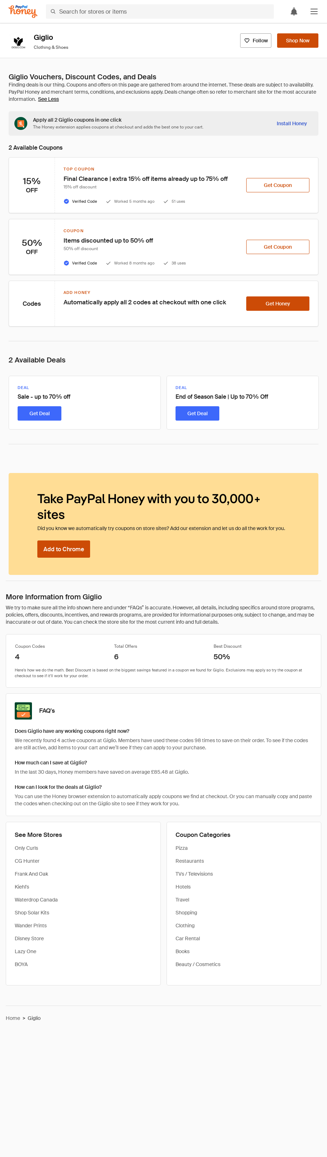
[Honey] (23, 11)
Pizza (182, 848)
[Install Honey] (292, 123)
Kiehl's (22, 887)
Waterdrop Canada (36, 899)
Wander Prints (31, 925)
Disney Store (29, 938)
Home (13, 1018)
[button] (314, 11)
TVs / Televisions (194, 874)
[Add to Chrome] (63, 549)
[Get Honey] (277, 303)
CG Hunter (27, 861)
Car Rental (188, 938)
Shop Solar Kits (32, 912)
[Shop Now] (297, 40)
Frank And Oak (31, 874)
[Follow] (255, 40)
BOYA (21, 964)
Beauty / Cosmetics (198, 964)
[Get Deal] (39, 413)
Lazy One (25, 951)
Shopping (186, 912)
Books (183, 951)
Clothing (185, 925)
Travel (182, 899)
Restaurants (190, 861)
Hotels (183, 887)
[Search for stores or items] (160, 11)
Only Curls (26, 848)
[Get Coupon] (277, 185)
